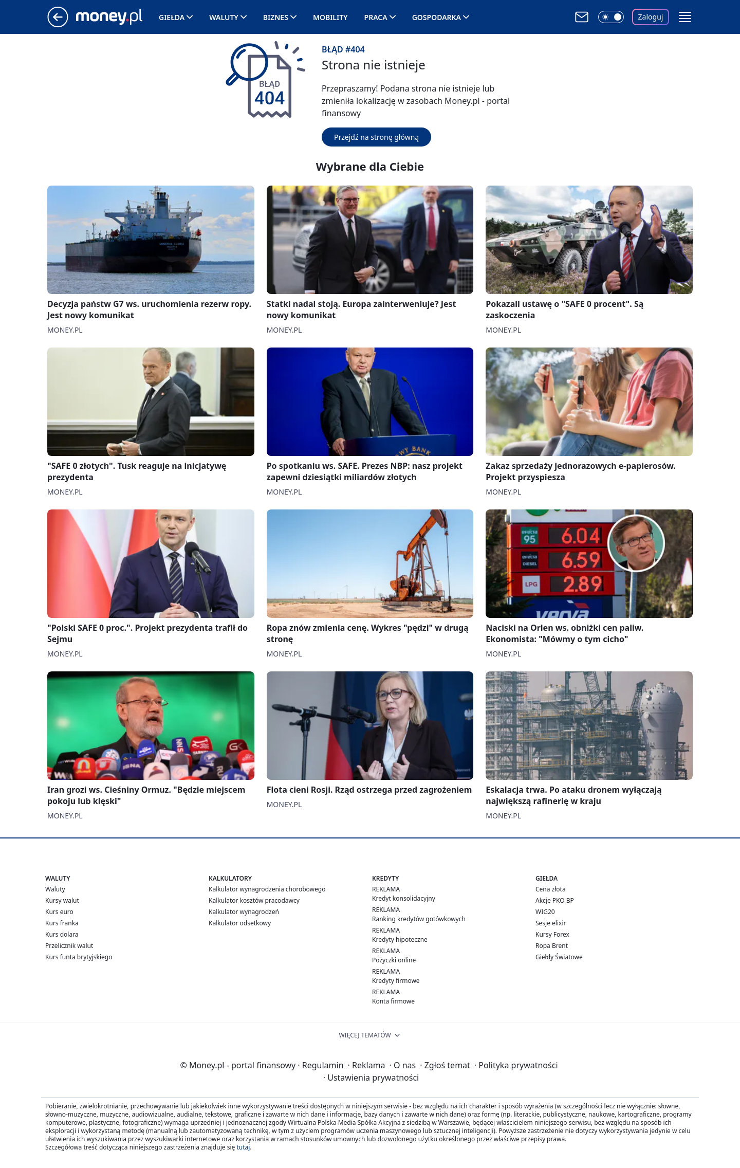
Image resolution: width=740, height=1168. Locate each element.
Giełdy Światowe (559, 957)
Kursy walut (62, 900)
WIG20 (545, 911)
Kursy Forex (552, 934)
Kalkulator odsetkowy (240, 923)
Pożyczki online (394, 960)
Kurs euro (59, 911)
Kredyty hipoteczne (400, 939)
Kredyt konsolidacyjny (403, 898)
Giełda (171, 17)
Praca (375, 17)
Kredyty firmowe (396, 980)
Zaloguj (650, 17)
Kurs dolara (62, 934)
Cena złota (550, 889)
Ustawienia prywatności (371, 1077)
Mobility (330, 17)
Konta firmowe (393, 1001)
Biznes (275, 17)
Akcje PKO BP (554, 900)
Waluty (223, 17)
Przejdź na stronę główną (376, 137)
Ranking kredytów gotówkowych (419, 919)
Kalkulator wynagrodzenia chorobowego (267, 889)
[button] (685, 17)
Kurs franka (62, 923)
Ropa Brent (551, 945)
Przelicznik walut (69, 945)
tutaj (243, 1147)
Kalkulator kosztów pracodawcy (254, 900)
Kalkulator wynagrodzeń (244, 911)
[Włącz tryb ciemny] (611, 17)
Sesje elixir (550, 923)
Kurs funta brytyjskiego (78, 957)
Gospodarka (436, 17)
